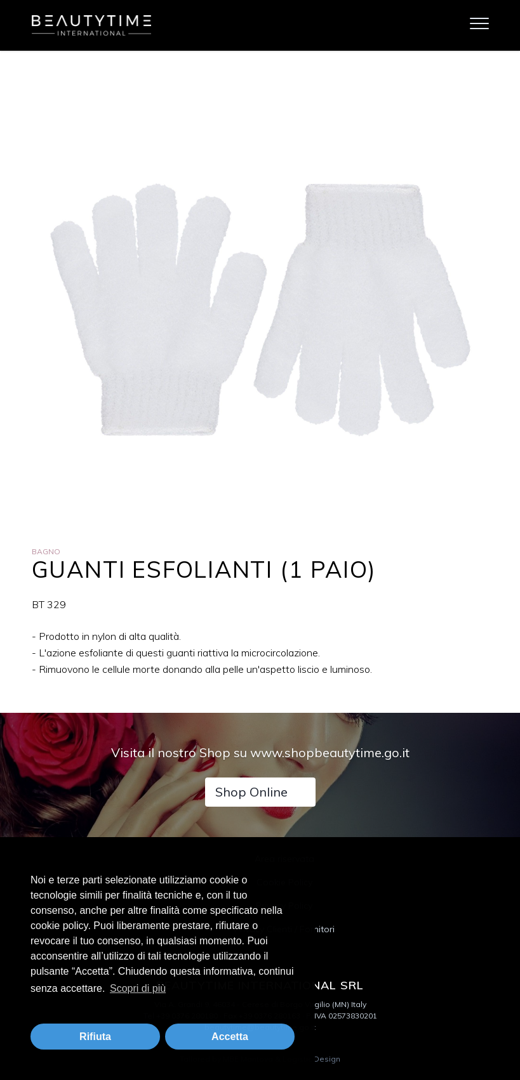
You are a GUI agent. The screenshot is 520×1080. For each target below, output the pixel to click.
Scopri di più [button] (138, 988)
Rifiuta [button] (95, 1036)
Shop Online (251, 792)
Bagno (46, 551)
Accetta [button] (229, 1036)
